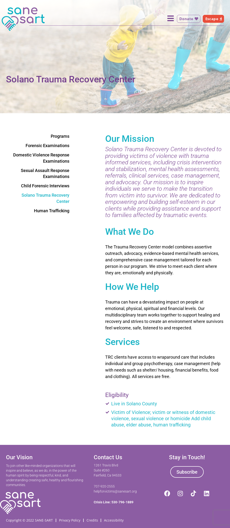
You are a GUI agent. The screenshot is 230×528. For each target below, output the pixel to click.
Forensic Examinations (47, 145)
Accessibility (114, 520)
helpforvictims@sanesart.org (115, 491)
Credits (92, 520)
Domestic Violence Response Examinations (41, 157)
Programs (60, 136)
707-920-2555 (104, 486)
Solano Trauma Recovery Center (45, 198)
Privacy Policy (69, 520)
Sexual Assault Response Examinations (45, 173)
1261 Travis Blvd (106, 465)
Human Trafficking (51, 210)
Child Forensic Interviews (45, 185)
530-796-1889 (122, 502)
